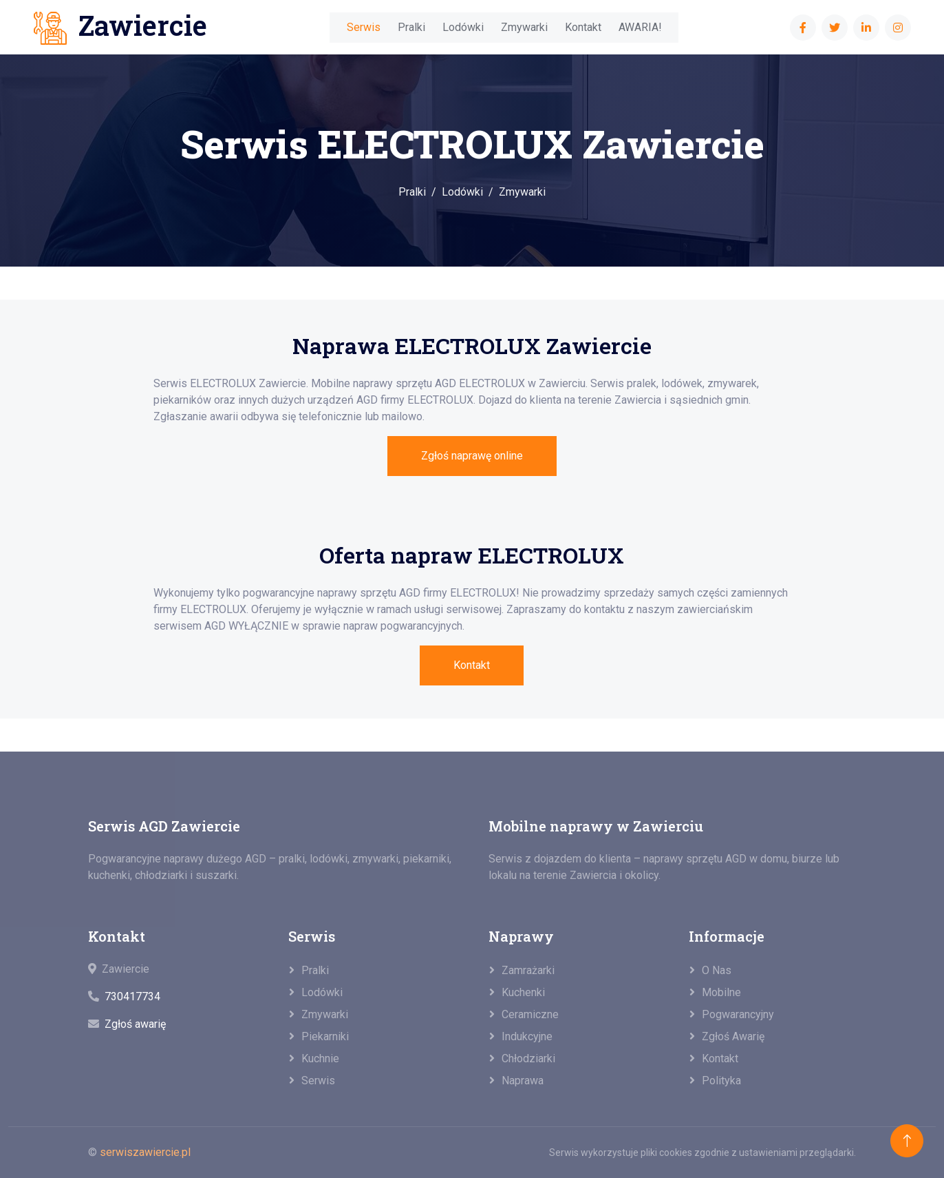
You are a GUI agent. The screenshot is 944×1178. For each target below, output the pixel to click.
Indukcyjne (527, 1036)
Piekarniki (325, 1036)
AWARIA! (640, 27)
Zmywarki (524, 27)
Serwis (363, 27)
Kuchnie (320, 1058)
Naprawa (523, 1080)
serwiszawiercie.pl (145, 1152)
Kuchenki (523, 992)
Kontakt (583, 27)
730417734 (132, 996)
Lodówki (463, 27)
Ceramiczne (530, 1014)
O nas (716, 970)
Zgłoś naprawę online (472, 455)
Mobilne (721, 992)
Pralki (411, 27)
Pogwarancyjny (738, 1014)
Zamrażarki (528, 970)
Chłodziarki (528, 1058)
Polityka (721, 1080)
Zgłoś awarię (135, 1024)
